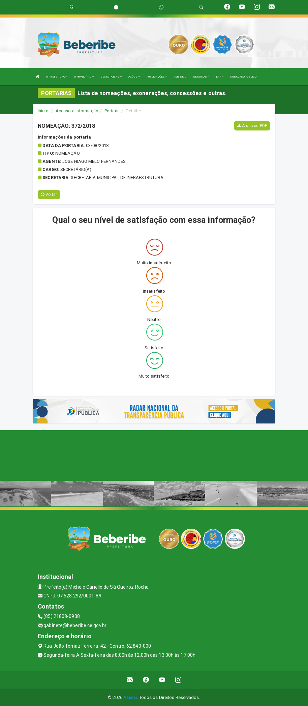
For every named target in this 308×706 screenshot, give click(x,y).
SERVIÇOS (201, 76)
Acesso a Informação (77, 110)
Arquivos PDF (252, 125)
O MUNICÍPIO (84, 76)
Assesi (130, 697)
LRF (220, 76)
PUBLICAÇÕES (157, 76)
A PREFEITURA (56, 76)
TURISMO (180, 76)
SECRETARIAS (111, 76)
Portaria (112, 110)
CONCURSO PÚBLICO (243, 76)
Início (43, 110)
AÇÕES (134, 76)
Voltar (49, 194)
